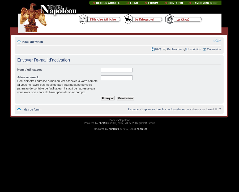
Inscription (194, 49)
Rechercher (174, 49)
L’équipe (133, 109)
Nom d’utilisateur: (29, 69)
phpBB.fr (114, 129)
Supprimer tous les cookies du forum (165, 109)
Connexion (214, 49)
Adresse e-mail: (28, 77)
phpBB (103, 123)
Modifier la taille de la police (217, 40)
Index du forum (32, 41)
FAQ (158, 49)
